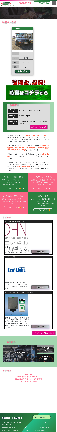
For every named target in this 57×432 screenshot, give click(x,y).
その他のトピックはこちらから (43, 333)
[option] (29, 51)
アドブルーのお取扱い (25, 116)
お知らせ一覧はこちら (38, 127)
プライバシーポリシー (40, 430)
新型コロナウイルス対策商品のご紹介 (30, 110)
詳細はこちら (28, 71)
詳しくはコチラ (14, 188)
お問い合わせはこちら (41, 417)
